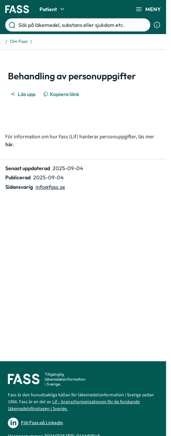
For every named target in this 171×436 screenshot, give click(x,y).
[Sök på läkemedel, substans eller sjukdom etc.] (83, 25)
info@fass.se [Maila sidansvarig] (50, 187)
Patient (52, 9)
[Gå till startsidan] (17, 9)
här (9, 144)
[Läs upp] (23, 94)
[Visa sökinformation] (157, 24)
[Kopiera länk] (61, 94)
